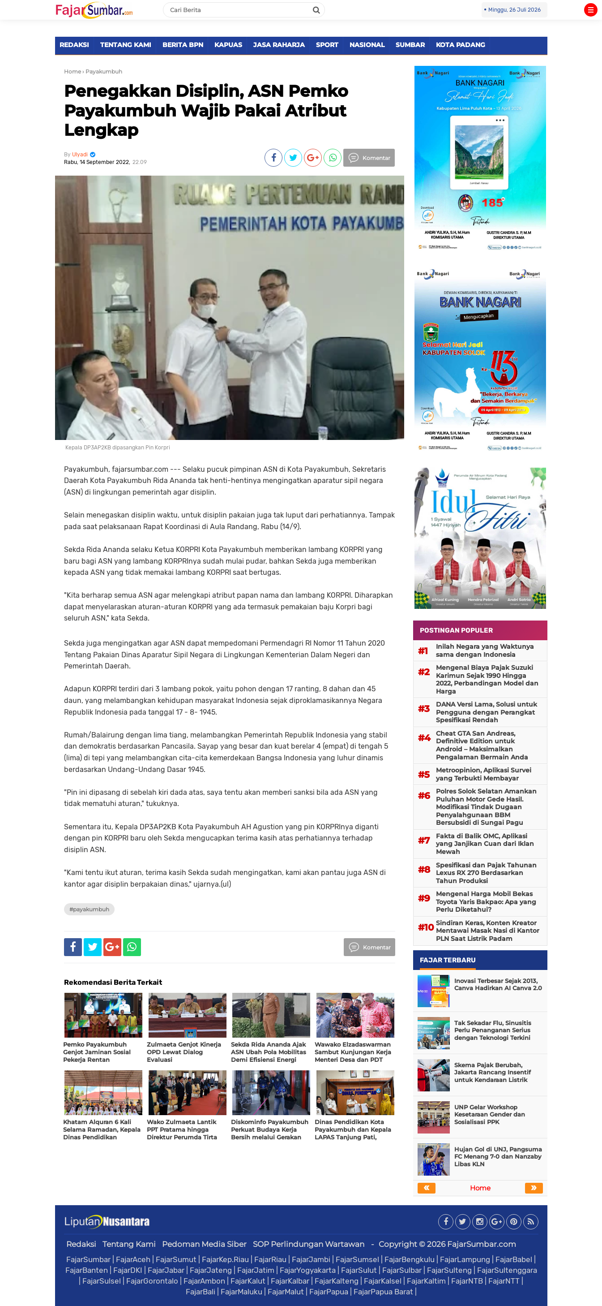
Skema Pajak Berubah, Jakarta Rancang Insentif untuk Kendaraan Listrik (492, 1072)
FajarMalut (286, 1291)
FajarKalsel (382, 1280)
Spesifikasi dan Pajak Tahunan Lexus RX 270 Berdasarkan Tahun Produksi (486, 873)
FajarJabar (166, 1270)
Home (72, 71)
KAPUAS (228, 45)
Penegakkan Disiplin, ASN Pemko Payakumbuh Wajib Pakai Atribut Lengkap (206, 110)
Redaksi (81, 1244)
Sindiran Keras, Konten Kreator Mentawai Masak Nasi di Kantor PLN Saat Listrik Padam (487, 930)
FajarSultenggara (507, 1270)
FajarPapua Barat (383, 1291)
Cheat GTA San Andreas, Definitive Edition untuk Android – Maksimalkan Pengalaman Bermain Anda (482, 745)
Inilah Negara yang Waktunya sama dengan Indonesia (485, 650)
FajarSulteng (449, 1270)
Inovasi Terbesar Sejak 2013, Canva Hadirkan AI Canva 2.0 (498, 984)
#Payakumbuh (89, 909)
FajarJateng (211, 1270)
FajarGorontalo (152, 1280)
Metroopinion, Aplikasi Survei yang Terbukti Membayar (483, 774)
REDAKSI (74, 45)
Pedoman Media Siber (204, 1244)
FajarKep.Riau (225, 1259)
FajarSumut (176, 1259)
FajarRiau (270, 1259)
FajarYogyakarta (308, 1270)
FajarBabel (513, 1259)
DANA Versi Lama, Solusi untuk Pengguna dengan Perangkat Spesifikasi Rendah (486, 712)
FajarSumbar (88, 1259)
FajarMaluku (241, 1291)
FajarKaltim (426, 1280)
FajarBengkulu (409, 1259)
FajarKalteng (337, 1280)
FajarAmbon (204, 1280)
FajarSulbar (402, 1270)
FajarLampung (465, 1259)
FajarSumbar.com (481, 1244)
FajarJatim (255, 1270)
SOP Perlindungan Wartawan (308, 1244)
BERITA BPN (182, 45)
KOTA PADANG (460, 45)
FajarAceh (133, 1259)
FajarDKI (127, 1270)
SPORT (327, 45)
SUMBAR (410, 45)
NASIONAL (367, 45)
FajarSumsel (357, 1259)
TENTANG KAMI (125, 45)
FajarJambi (311, 1259)
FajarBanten (86, 1270)
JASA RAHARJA (279, 45)
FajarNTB (467, 1280)
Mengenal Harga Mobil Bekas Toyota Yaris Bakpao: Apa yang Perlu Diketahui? (486, 901)
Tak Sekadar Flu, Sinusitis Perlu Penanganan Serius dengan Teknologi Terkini (492, 1030)
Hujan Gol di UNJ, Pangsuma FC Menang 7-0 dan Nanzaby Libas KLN (498, 1157)
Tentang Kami (129, 1244)
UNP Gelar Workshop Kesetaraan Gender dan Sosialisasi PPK (489, 1114)
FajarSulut (359, 1270)
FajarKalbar (290, 1280)
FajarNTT (504, 1280)
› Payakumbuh (102, 71)
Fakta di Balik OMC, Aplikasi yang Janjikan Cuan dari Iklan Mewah (485, 843)
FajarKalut (248, 1280)
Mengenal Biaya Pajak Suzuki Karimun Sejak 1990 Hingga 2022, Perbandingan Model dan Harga (487, 679)
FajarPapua (328, 1291)
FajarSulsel (101, 1280)
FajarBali (200, 1291)
